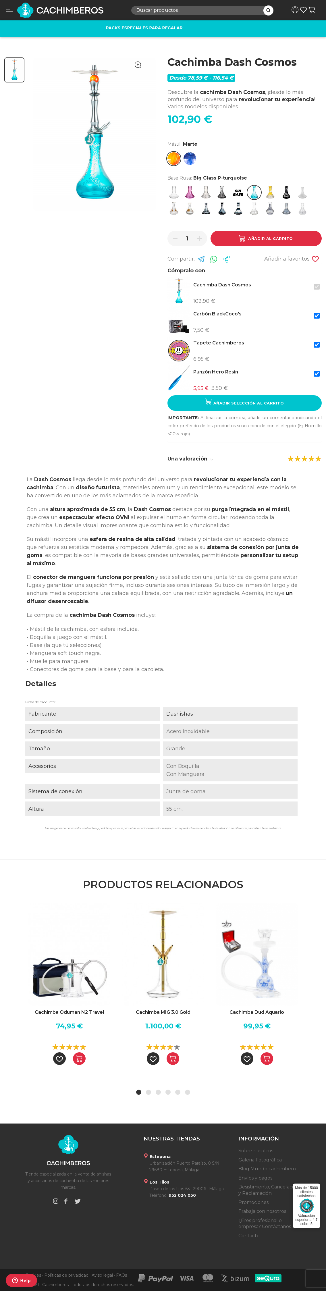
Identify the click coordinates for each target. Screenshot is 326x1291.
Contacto (249, 1235)
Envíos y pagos (255, 1178)
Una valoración (190, 458)
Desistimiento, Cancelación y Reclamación (268, 1190)
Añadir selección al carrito (244, 401)
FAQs (121, 1275)
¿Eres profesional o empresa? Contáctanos (264, 1224)
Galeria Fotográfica (260, 1160)
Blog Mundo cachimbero (267, 1168)
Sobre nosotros (255, 1150)
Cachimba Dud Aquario (256, 1012)
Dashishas (179, 714)
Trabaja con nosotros (262, 1211)
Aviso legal (102, 1275)
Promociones (253, 1202)
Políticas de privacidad (66, 1275)
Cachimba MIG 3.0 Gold (163, 1012)
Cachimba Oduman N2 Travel (69, 1012)
